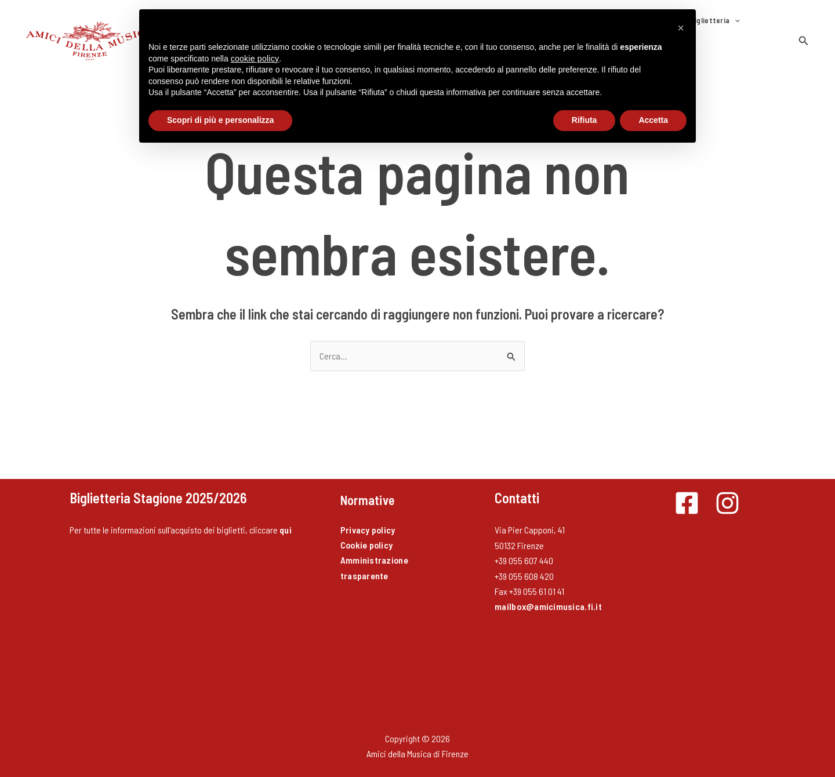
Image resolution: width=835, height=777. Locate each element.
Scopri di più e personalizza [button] (220, 120)
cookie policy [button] (255, 58)
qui (285, 517)
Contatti (724, 34)
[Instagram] (727, 490)
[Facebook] (686, 490)
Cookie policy (367, 532)
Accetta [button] (653, 120)
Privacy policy (368, 517)
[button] (803, 34)
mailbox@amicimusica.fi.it (548, 594)
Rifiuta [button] (584, 120)
